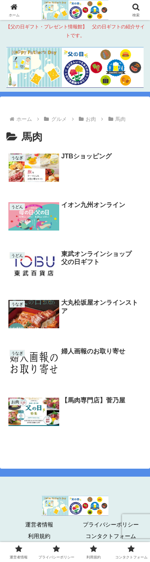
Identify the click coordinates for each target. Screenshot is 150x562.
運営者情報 (39, 524)
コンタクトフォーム (111, 536)
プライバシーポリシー (111, 524)
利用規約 (39, 536)
